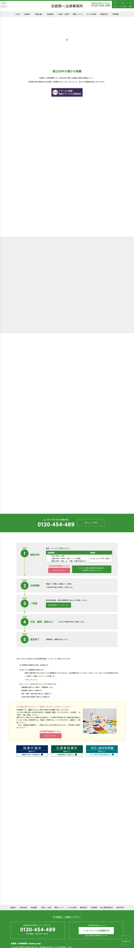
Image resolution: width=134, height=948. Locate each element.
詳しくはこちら (59, 557)
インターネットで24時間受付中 (96, 917)
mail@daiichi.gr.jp (50, 937)
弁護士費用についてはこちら (58, 592)
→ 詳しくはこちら (30, 666)
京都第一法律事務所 (67, 6)
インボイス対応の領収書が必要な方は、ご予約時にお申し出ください (91, 556)
